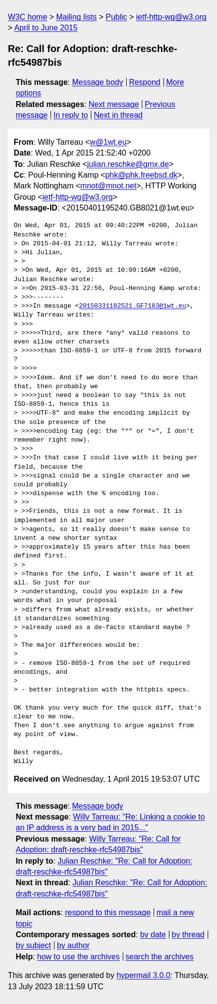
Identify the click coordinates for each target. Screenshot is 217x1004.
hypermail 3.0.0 (143, 975)
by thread (188, 934)
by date (152, 934)
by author (73, 945)
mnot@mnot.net (108, 186)
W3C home (27, 17)
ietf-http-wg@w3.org (171, 17)
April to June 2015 (46, 28)
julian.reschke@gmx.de (128, 164)
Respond (145, 82)
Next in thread (118, 115)
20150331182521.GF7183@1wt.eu (132, 306)
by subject (33, 945)
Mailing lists (76, 17)
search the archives (160, 956)
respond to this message (107, 912)
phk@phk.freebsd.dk (141, 175)
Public (116, 17)
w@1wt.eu (108, 142)
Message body (97, 82)
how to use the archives (78, 956)
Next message (114, 104)
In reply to (71, 115)
